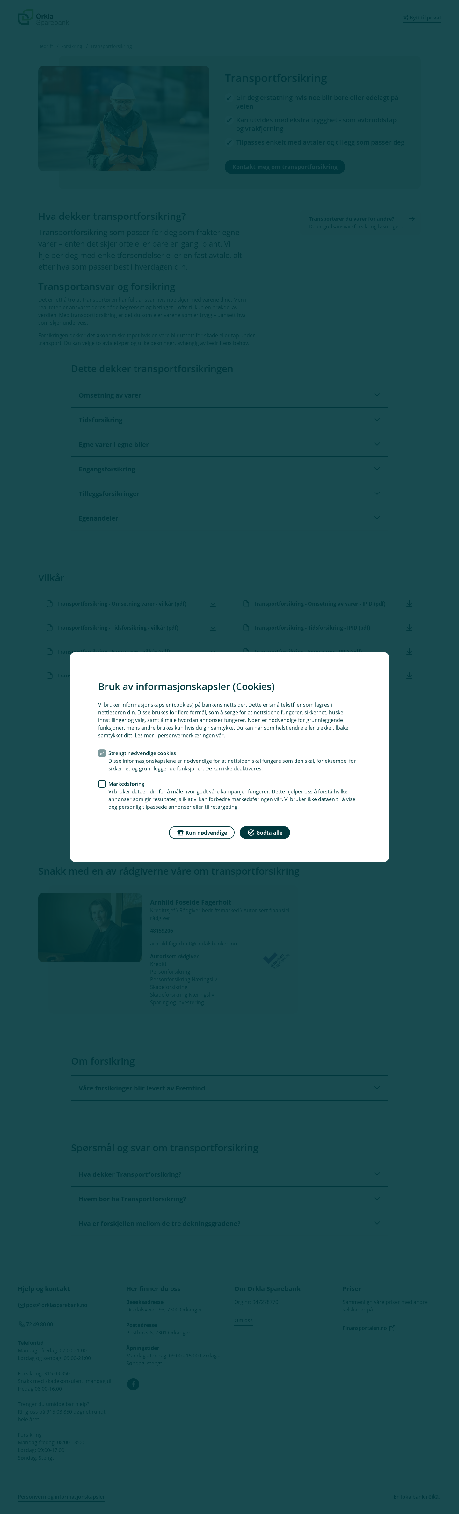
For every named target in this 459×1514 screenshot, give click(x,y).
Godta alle (264, 832)
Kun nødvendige (202, 832)
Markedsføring (126, 783)
